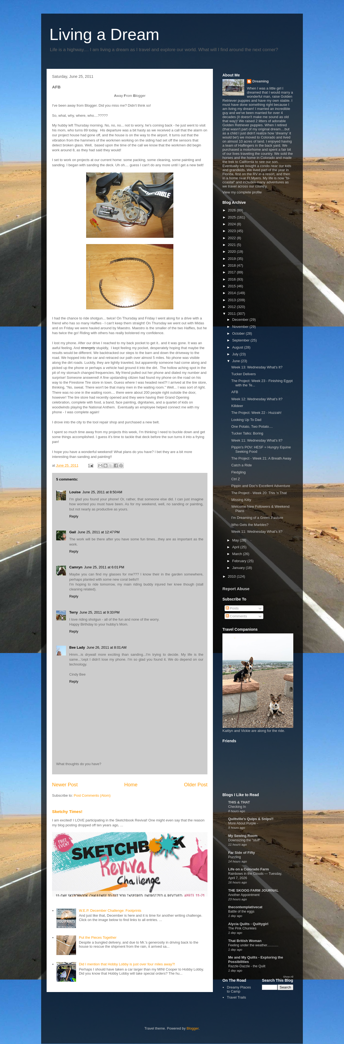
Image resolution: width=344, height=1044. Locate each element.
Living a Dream (104, 34)
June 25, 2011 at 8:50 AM (102, 492)
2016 (232, 279)
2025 (232, 217)
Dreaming (260, 81)
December (241, 320)
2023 (232, 231)
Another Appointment (243, 895)
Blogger (193, 1028)
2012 (232, 307)
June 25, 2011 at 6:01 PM (104, 567)
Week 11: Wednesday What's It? (256, 440)
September (241, 340)
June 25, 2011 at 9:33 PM (100, 612)
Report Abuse (235, 588)
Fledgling (238, 472)
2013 (232, 300)
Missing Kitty (241, 500)
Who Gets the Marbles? (249, 525)
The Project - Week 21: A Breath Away (261, 458)
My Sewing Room (243, 836)
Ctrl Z (235, 479)
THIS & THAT (239, 802)
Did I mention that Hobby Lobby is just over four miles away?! (127, 964)
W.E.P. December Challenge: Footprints (110, 911)
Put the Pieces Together (97, 937)
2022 (232, 238)
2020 (232, 252)
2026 (232, 210)
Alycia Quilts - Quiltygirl (248, 924)
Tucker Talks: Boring (247, 433)
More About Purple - (243, 823)
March (237, 554)
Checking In (237, 807)
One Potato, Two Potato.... (252, 426)
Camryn (75, 567)
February (240, 561)
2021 (232, 245)
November (241, 327)
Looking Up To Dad (246, 420)
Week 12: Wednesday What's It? (256, 399)
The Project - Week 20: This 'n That (258, 493)
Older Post (195, 784)
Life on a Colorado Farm (248, 869)
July (236, 354)
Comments (236, 616)
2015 (232, 286)
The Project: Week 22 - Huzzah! (256, 413)
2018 (232, 265)
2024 (232, 224)
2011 (232, 314)
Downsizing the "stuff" (244, 840)
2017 (232, 272)
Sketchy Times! (67, 811)
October (239, 333)
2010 (232, 576)
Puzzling (234, 857)
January (239, 568)
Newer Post (65, 784)
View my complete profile (242, 192)
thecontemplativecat (245, 907)
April (236, 547)
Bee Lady (77, 647)
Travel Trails (236, 997)
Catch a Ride (241, 465)
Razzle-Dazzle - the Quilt (246, 966)
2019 (232, 259)
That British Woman (245, 941)
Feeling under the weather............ (253, 945)
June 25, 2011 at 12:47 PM (99, 532)
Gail (72, 532)
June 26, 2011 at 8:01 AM (106, 647)
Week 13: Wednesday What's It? (256, 367)
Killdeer (237, 406)
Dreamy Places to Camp (239, 989)
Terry (73, 612)
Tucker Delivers (243, 374)
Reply (73, 516)
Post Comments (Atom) (92, 795)
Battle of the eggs (241, 911)
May (236, 540)
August (238, 347)
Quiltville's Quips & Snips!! (250, 819)
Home (131, 784)
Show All (288, 976)
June (236, 361)
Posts (232, 608)
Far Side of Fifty (241, 853)
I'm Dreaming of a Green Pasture (257, 518)
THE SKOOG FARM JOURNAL (253, 890)
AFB (234, 392)
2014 (232, 293)
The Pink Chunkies (242, 928)
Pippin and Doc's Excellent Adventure (260, 486)
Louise (75, 492)
